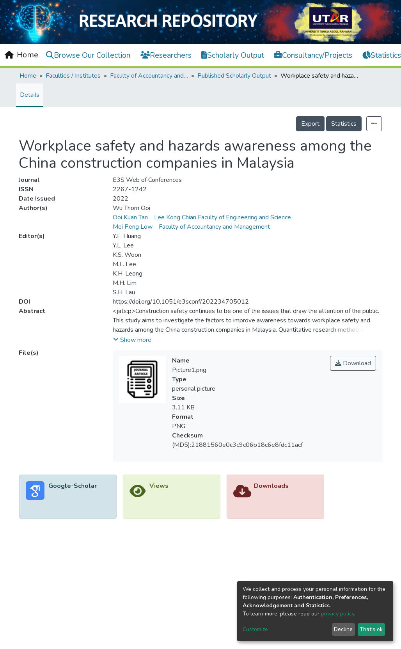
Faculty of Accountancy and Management (149, 75)
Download (353, 363)
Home (28, 75)
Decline (343, 629)
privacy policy (337, 613)
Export (310, 123)
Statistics (344, 123)
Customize (255, 629)
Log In (379, 54)
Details (29, 95)
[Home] (21, 55)
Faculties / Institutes (73, 75)
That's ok (371, 629)
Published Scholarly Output (234, 75)
